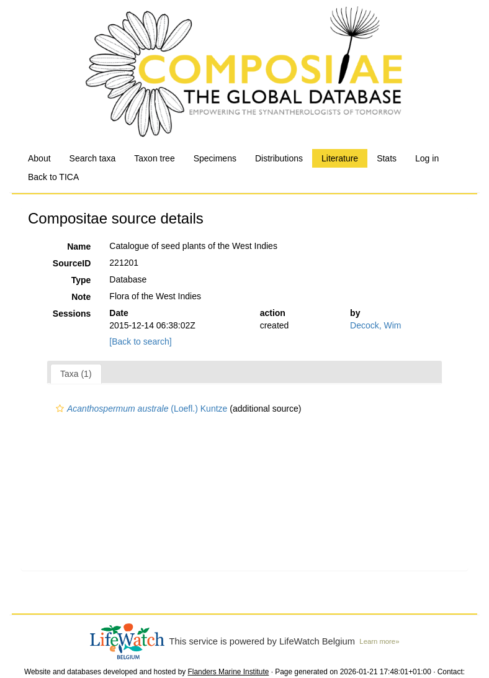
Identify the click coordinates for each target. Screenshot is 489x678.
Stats (387, 158)
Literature (339, 158)
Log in (427, 158)
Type (81, 280)
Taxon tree (154, 158)
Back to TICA (53, 177)
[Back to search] (140, 341)
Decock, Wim (375, 325)
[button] (60, 408)
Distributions (279, 158)
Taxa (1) (76, 374)
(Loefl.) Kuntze (140, 409)
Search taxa (93, 158)
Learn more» (379, 641)
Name (79, 246)
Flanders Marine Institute (228, 671)
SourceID (72, 263)
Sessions (72, 314)
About (39, 158)
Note (81, 297)
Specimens (215, 158)
